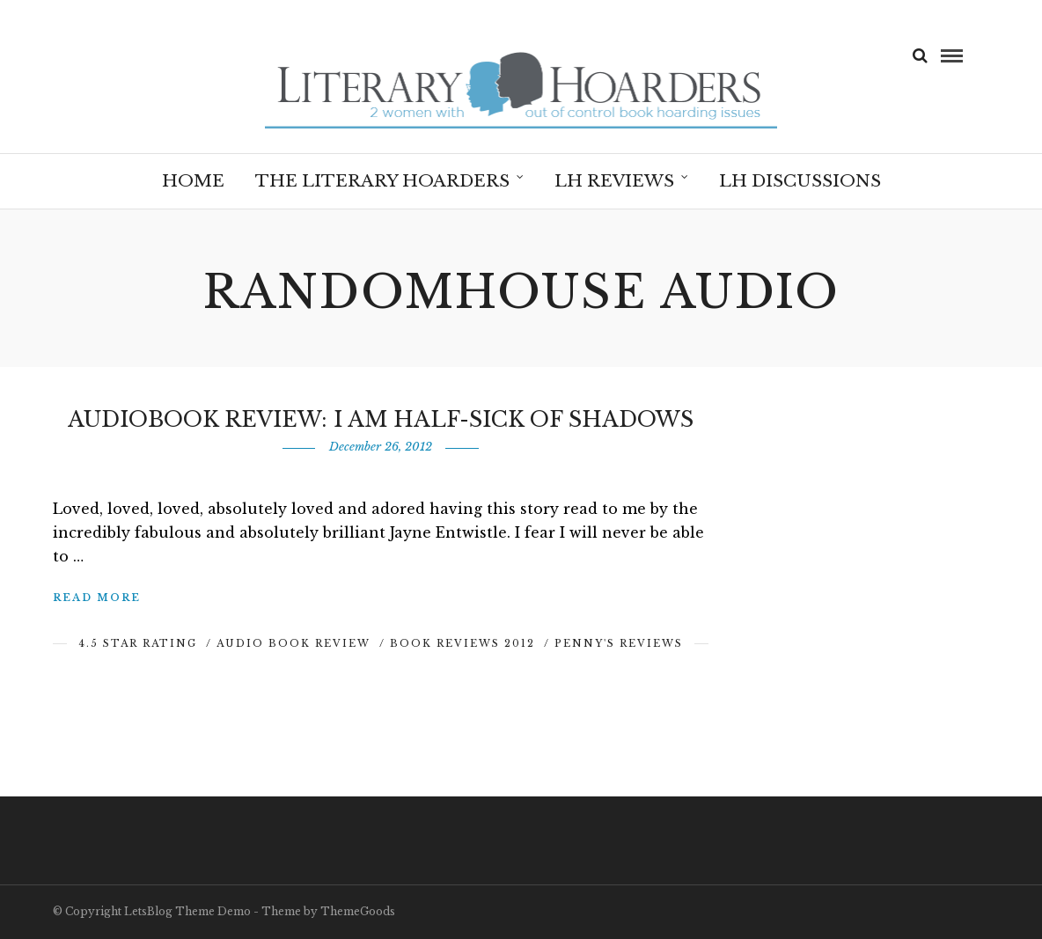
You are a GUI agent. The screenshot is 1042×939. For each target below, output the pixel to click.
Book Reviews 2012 (462, 643)
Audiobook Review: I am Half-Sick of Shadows (380, 419)
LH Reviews (614, 181)
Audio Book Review (293, 643)
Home (193, 181)
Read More (97, 597)
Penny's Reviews (618, 643)
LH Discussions (800, 181)
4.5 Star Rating (137, 643)
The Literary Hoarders (382, 181)
